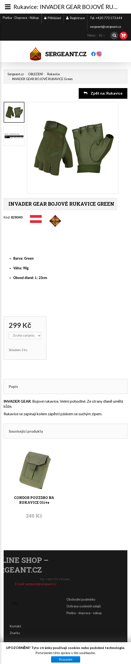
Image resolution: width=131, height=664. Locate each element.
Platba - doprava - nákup (113, 613)
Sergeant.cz (16, 74)
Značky (15, 630)
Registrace (75, 18)
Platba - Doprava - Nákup (21, 18)
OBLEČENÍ (35, 74)
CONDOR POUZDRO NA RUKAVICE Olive (34, 477)
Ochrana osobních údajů (112, 606)
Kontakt (15, 623)
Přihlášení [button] (52, 18)
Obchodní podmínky (109, 599)
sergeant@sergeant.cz (105, 27)
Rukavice (53, 74)
